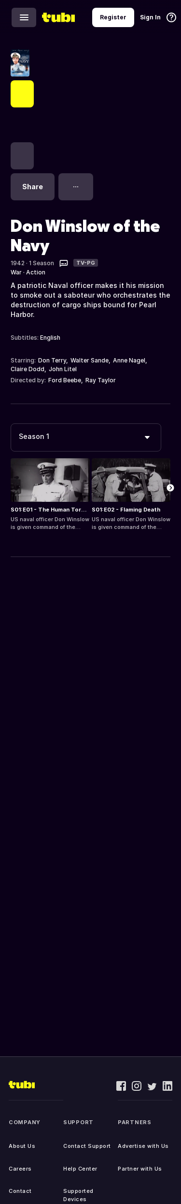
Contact (20, 1191)
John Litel (63, 369)
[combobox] (86, 437)
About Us (22, 1146)
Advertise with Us (143, 1146)
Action (35, 272)
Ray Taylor (100, 380)
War (16, 272)
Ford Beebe (64, 380)
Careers (20, 1168)
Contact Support (87, 1146)
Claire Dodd (27, 369)
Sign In (150, 17)
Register (113, 17)
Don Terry (52, 360)
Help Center (80, 1168)
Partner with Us (140, 1168)
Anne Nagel (129, 360)
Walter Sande (89, 360)
